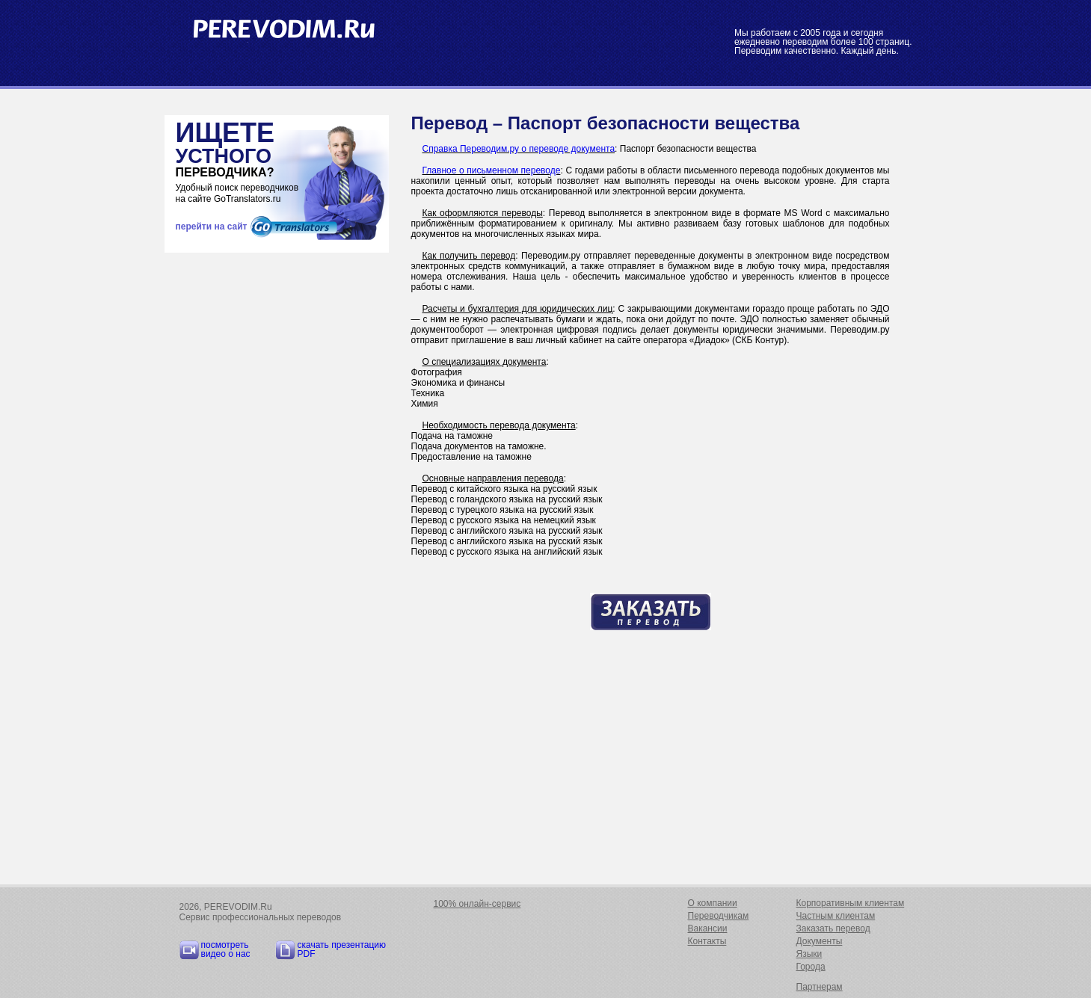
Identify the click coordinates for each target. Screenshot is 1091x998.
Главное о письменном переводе (491, 170)
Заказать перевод (833, 928)
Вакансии (708, 928)
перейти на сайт (212, 226)
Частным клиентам (836, 916)
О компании (712, 903)
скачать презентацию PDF (342, 949)
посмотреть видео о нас (226, 949)
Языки (809, 954)
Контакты (707, 941)
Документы (819, 941)
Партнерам (819, 987)
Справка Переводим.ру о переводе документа (518, 149)
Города (811, 966)
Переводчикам (718, 916)
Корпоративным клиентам (850, 903)
